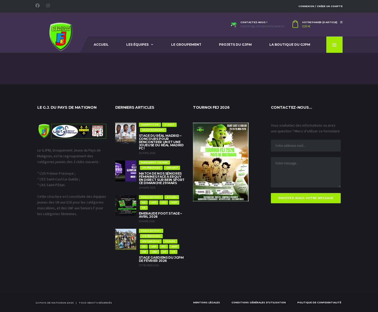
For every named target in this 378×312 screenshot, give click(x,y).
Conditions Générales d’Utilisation (259, 302)
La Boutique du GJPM (289, 44)
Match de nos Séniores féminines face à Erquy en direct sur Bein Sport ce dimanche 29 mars (162, 178)
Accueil (101, 44)
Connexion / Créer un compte (320, 6)
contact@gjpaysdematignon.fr (262, 26)
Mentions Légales (206, 302)
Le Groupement (186, 44)
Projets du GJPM (235, 44)
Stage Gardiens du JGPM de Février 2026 (161, 259)
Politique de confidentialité (319, 302)
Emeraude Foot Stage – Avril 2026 (160, 215)
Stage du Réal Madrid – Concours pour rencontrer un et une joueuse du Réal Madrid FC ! (161, 142)
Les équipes (137, 44)
